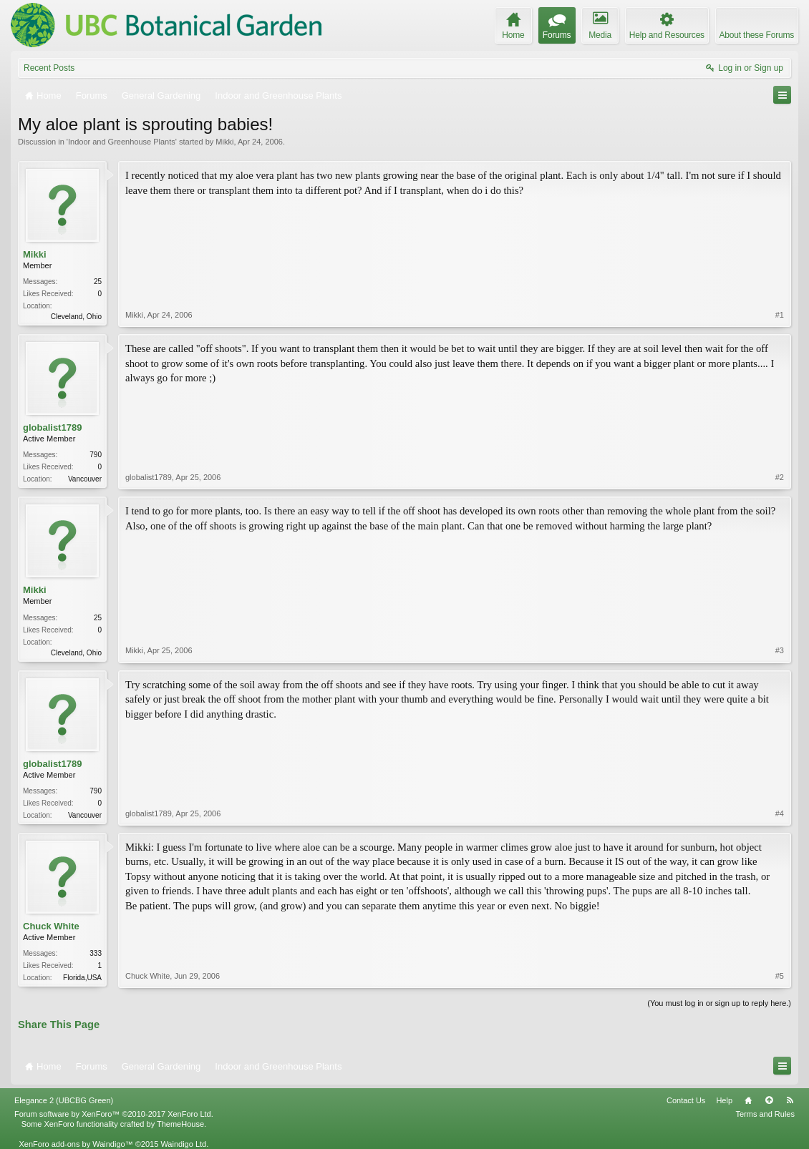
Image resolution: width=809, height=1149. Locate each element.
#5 (779, 976)
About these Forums (757, 35)
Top (769, 1100)
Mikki (224, 141)
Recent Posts (49, 68)
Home (748, 1100)
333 (95, 953)
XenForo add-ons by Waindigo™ (75, 1144)
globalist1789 (52, 427)
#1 (779, 315)
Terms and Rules (765, 1114)
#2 (779, 477)
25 (98, 281)
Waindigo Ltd (183, 1144)
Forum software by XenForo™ (113, 1114)
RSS (790, 1100)
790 (95, 455)
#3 (779, 650)
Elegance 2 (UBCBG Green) (63, 1100)
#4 (779, 813)
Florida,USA (82, 978)
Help (724, 1100)
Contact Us (686, 1100)
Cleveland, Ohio (76, 317)
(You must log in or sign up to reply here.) (719, 1003)
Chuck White (51, 926)
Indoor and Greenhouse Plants (121, 141)
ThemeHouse (180, 1124)
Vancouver (85, 479)
